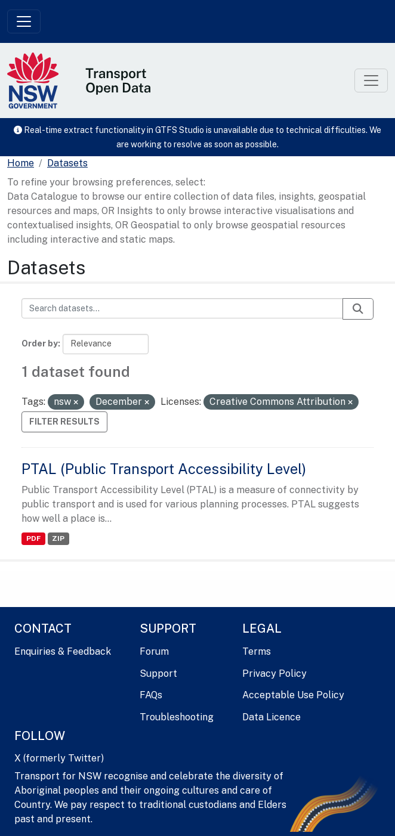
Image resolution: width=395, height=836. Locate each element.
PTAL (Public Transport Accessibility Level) (163, 468)
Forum (154, 651)
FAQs (151, 695)
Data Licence (271, 717)
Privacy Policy (274, 673)
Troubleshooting (177, 717)
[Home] (20, 163)
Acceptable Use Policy (293, 695)
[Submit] (358, 309)
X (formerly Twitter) (59, 758)
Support (158, 673)
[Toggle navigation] (24, 21)
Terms (256, 651)
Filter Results (64, 421)
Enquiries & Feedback (62, 651)
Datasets (67, 163)
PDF (33, 538)
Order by (39, 343)
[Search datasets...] (182, 308)
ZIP (58, 538)
